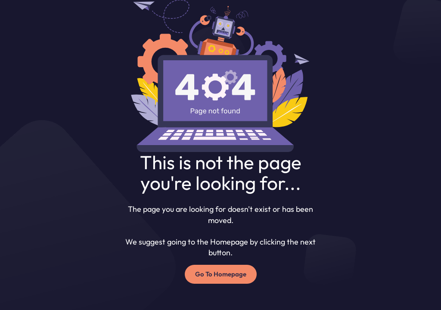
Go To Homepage (220, 274)
